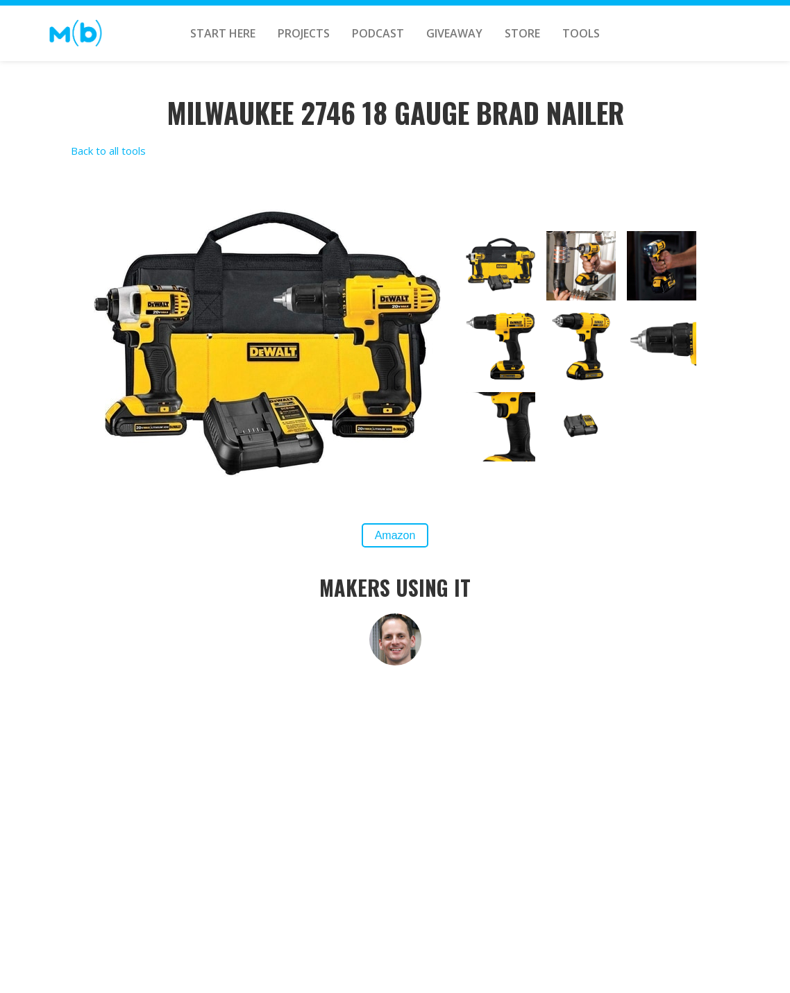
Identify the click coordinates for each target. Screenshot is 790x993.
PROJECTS (304, 33)
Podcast (378, 33)
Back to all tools (108, 151)
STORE (522, 33)
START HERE (222, 33)
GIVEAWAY (454, 33)
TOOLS (581, 33)
